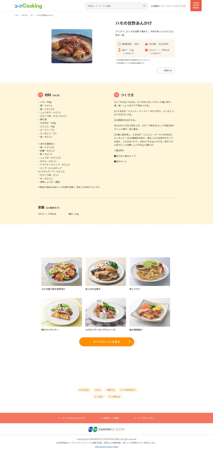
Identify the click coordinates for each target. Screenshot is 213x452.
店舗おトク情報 (110, 418)
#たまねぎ (84, 389)
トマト (169, 6)
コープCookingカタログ (73, 418)
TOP (17, 15)
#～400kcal (114, 396)
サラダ (177, 6)
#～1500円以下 (128, 389)
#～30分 (99, 396)
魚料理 (25, 15)
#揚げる (111, 389)
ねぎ (184, 6)
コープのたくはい (145, 418)
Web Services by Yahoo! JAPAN (106, 446)
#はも (98, 389)
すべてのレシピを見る (106, 342)
